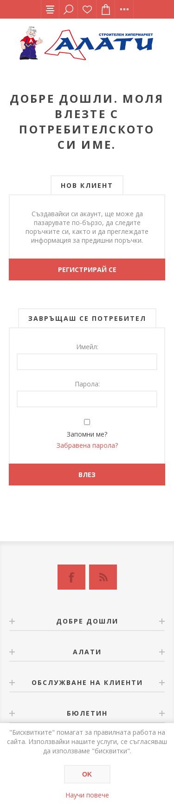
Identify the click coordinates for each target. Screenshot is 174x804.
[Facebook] (71, 577)
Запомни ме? (87, 434)
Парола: (87, 383)
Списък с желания (87, 9)
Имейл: (87, 346)
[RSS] (103, 577)
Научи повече (87, 795)
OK (87, 774)
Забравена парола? (87, 445)
